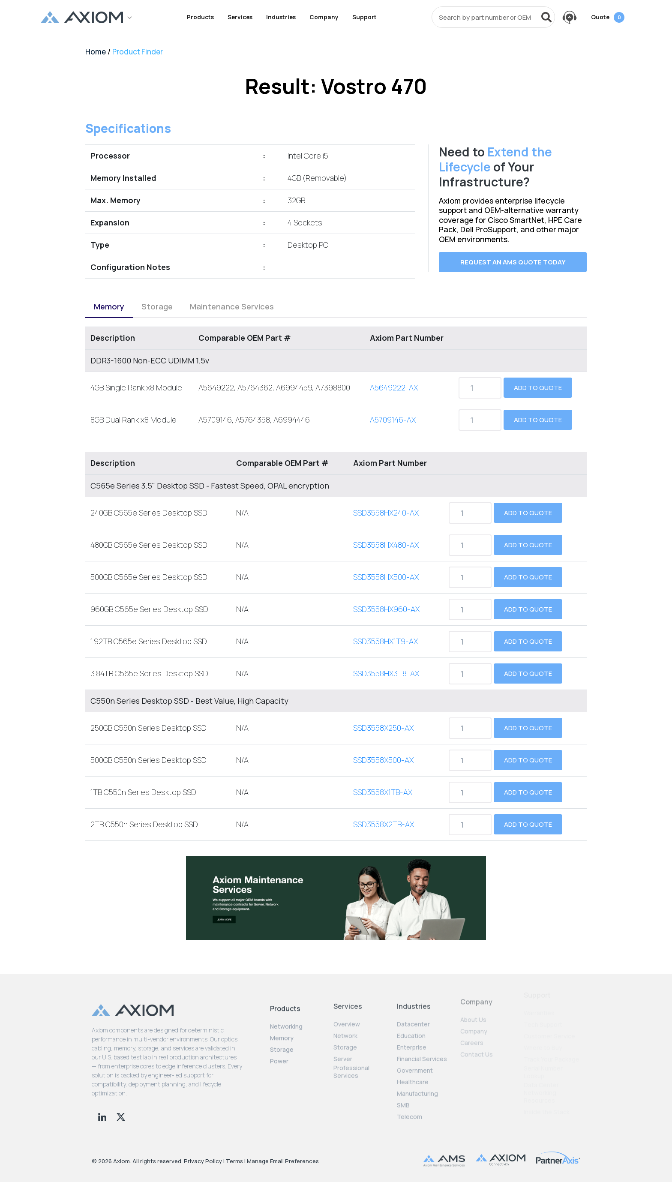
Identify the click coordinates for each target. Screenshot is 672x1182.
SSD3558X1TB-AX (382, 785)
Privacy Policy (203, 1161)
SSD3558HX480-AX (386, 538)
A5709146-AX (393, 413)
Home (95, 51)
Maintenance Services (232, 299)
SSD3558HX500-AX (386, 570)
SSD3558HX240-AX (386, 506)
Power (279, 1048)
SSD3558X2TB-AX (383, 817)
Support (364, 17)
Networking (286, 1013)
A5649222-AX (394, 380)
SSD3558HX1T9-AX (385, 634)
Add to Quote (538, 380)
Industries (281, 17)
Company (324, 17)
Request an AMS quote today (513, 262)
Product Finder (137, 51)
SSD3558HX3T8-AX (386, 666)
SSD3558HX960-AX (386, 602)
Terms (234, 1161)
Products (200, 17)
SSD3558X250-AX (383, 721)
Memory (109, 299)
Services (240, 17)
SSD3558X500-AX (383, 753)
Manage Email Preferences (283, 1161)
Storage (157, 299)
